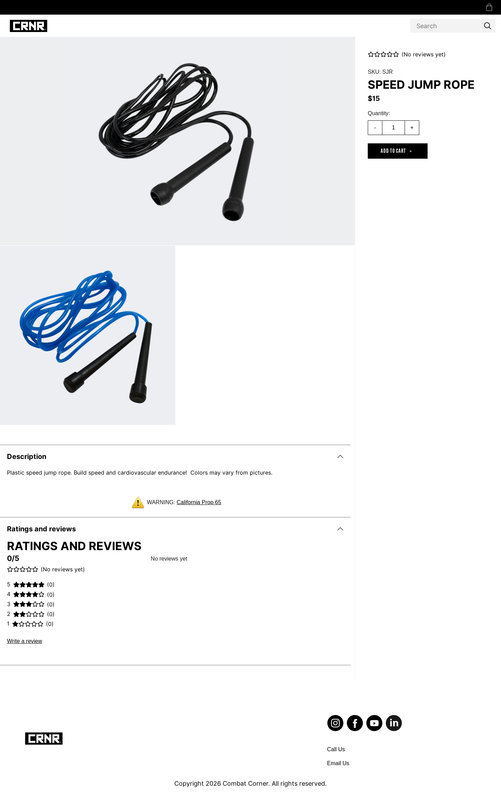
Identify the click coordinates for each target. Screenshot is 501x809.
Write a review (24, 641)
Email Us (338, 763)
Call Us (336, 749)
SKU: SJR (380, 72)
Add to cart (393, 151)
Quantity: (379, 113)
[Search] (452, 26)
